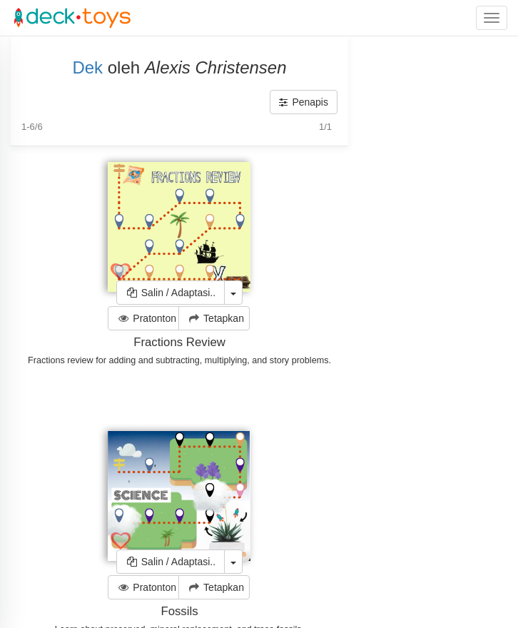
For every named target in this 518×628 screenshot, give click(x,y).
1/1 (325, 126)
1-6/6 (32, 126)
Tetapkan (215, 318)
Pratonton (146, 318)
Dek (87, 67)
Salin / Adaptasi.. (170, 292)
